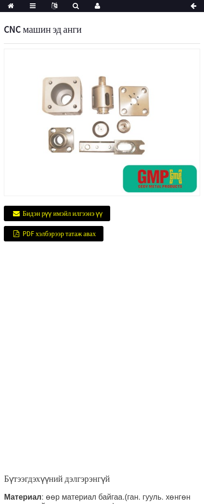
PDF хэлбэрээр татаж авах (59, 233)
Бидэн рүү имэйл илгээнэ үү (62, 213)
